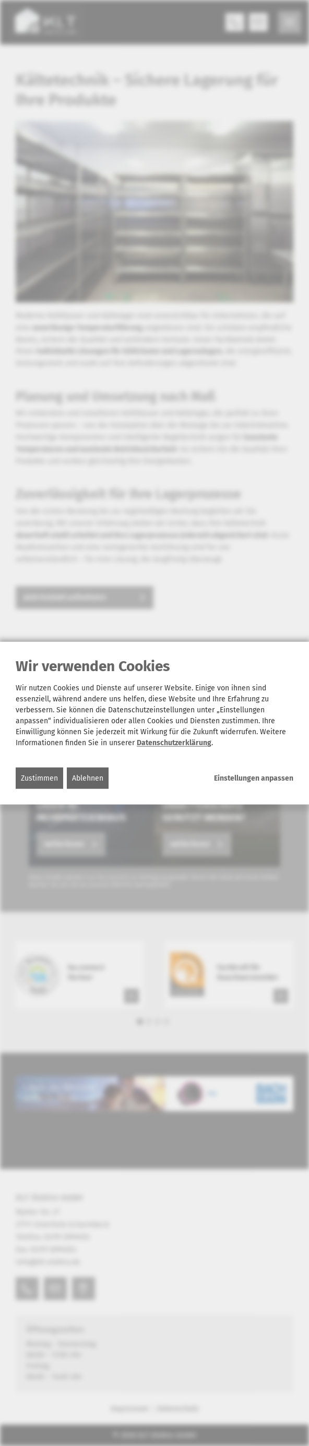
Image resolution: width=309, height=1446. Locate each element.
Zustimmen (39, 778)
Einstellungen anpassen (253, 778)
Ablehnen (87, 778)
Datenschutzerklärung (174, 742)
